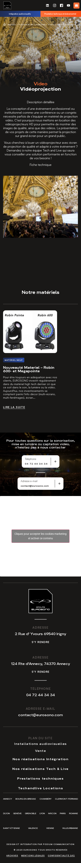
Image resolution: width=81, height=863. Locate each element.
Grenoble (30, 813)
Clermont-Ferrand (66, 798)
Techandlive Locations (32, 25)
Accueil (12, 25)
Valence (33, 828)
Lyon (42, 813)
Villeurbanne (70, 828)
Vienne (50, 828)
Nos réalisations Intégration (41, 759)
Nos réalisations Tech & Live (40, 768)
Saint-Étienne (11, 828)
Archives (12, 855)
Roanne (73, 813)
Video (51, 25)
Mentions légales (33, 855)
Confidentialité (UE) (61, 855)
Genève (17, 813)
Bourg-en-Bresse (25, 798)
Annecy (7, 798)
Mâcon (52, 813)
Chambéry (45, 798)
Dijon (6, 813)
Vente (40, 750)
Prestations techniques (40, 778)
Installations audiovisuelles (40, 743)
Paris (63, 813)
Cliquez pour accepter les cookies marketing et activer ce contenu (40, 536)
